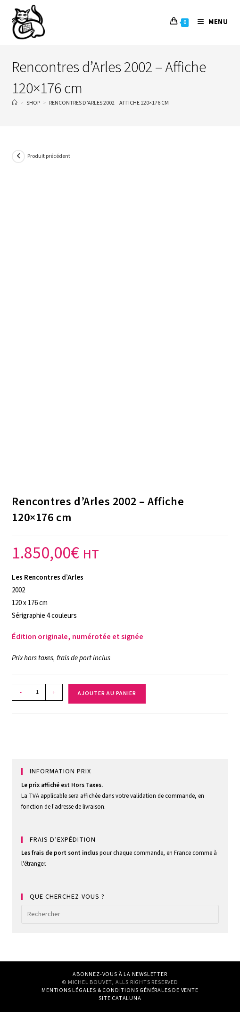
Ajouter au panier (107, 693)
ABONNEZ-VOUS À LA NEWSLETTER (120, 974)
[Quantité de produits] (37, 692)
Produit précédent (48, 156)
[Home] (14, 103)
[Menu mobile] (209, 22)
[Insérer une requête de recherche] (119, 914)
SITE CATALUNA (120, 998)
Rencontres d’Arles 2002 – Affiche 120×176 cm (109, 103)
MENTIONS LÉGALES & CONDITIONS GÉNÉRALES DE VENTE (119, 990)
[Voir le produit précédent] (18, 156)
